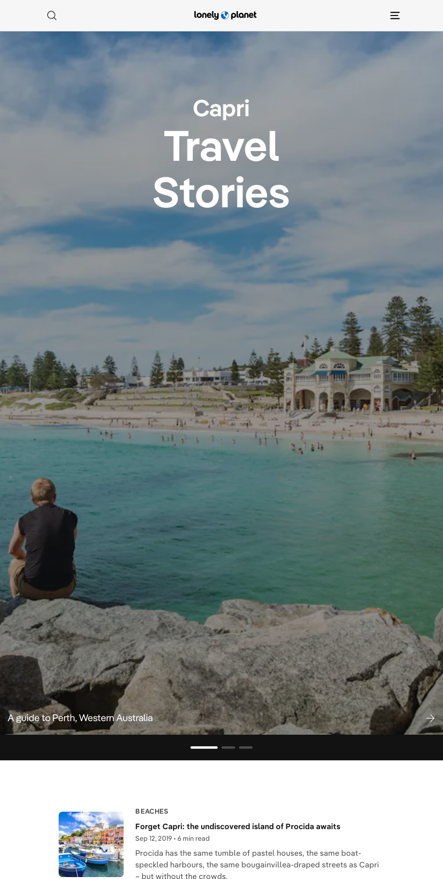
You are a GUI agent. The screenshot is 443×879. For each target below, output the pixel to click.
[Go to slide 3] (246, 747)
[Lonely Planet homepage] (225, 15)
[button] (221, 717)
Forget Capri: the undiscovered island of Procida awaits (237, 826)
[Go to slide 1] (204, 747)
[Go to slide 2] (228, 747)
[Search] (52, 15)
